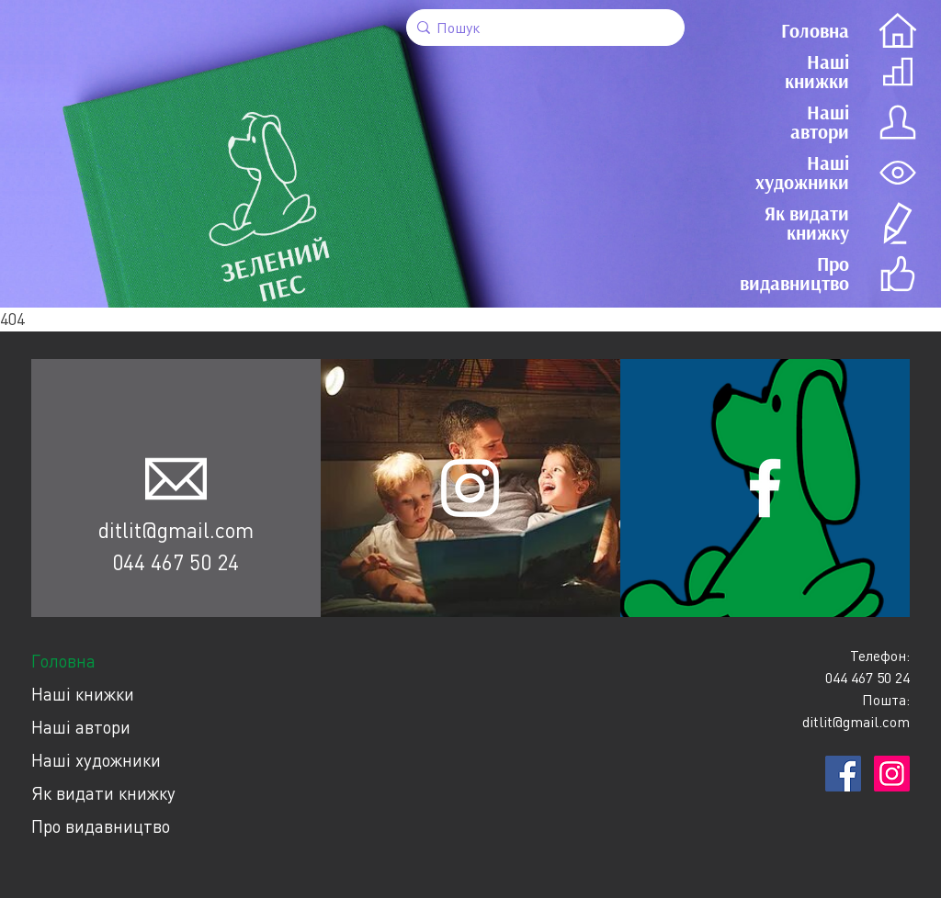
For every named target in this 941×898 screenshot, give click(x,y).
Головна (63, 660)
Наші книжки (82, 693)
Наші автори (80, 726)
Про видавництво (100, 825)
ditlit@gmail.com (176, 530)
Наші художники (96, 759)
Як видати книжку (103, 792)
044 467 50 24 (175, 562)
